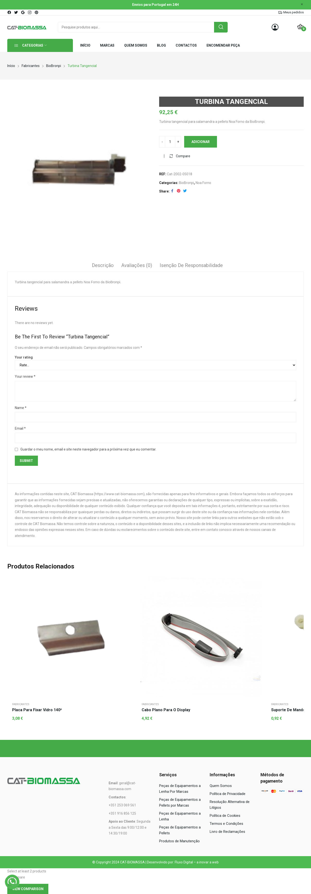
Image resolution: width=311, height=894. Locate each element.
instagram (30, 12)
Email (20, 428)
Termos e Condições (226, 823)
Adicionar (200, 142)
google (23, 12)
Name (20, 408)
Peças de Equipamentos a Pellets (180, 830)
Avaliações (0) (136, 265)
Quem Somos (221, 786)
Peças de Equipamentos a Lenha (180, 816)
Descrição (103, 265)
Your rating (24, 357)
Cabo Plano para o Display (166, 710)
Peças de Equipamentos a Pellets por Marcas (180, 802)
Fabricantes (20, 704)
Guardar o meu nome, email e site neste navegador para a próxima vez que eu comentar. (88, 449)
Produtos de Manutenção (179, 841)
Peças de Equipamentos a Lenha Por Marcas (180, 789)
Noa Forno (203, 183)
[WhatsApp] (12, 882)
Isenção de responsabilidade (191, 265)
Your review (25, 376)
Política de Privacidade (227, 794)
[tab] (102, 266)
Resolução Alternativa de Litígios (230, 805)
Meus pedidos (293, 12)
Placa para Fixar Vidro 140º (37, 710)
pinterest (37, 12)
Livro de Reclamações (227, 831)
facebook (9, 12)
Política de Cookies (225, 815)
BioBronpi (186, 183)
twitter (16, 12)
